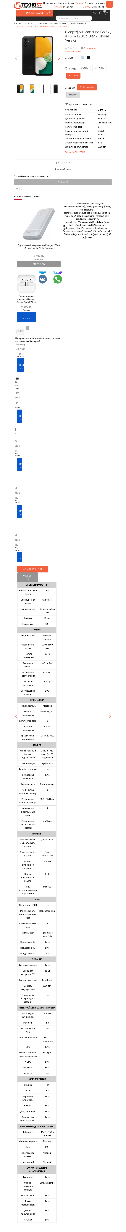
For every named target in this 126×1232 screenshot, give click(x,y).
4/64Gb (84, 68)
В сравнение (22, 189)
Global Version (87, 87)
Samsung (102, 114)
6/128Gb (73, 75)
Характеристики (32, 569)
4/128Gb (99, 68)
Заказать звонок (109, 4)
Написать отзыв (73, 51)
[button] (50, 3)
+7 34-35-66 (61, 6)
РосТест (73, 94)
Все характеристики (75, 152)
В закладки (16, 189)
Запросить (39, 264)
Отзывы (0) (27, 577)
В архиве (63, 182)
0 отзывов (89, 48)
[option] (37, 56)
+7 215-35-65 (93, 6)
